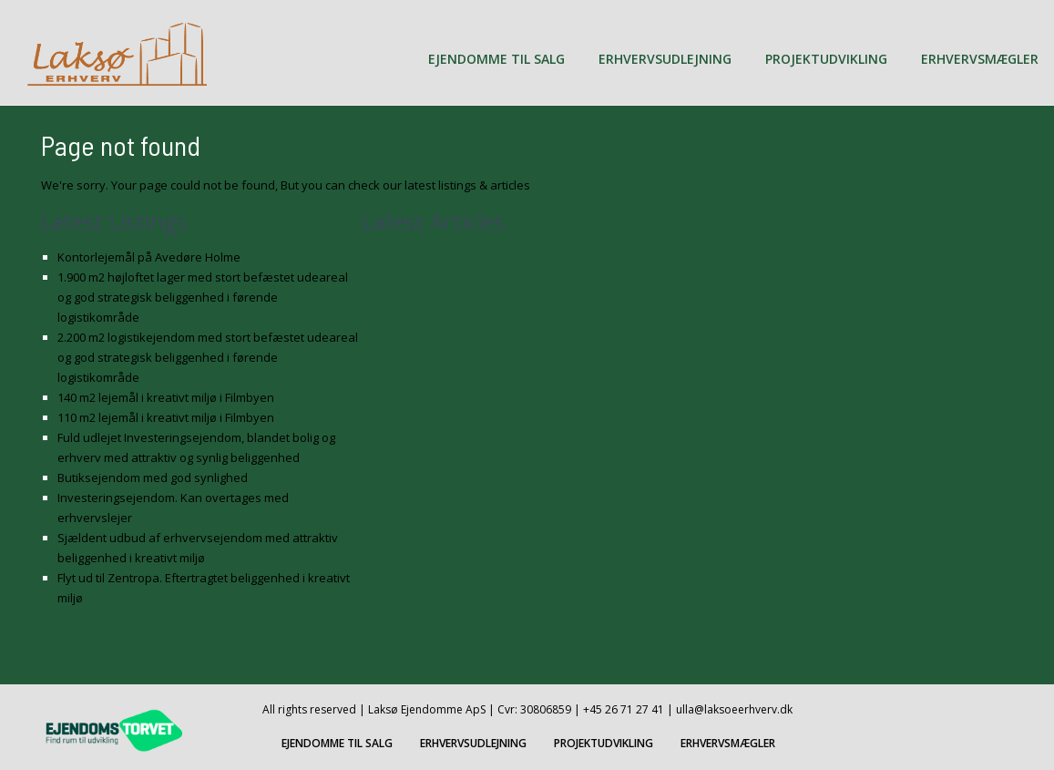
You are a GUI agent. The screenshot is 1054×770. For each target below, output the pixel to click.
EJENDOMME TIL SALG (496, 58)
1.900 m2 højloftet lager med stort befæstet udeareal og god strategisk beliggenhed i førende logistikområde (202, 297)
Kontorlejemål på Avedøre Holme (148, 257)
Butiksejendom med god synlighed (152, 477)
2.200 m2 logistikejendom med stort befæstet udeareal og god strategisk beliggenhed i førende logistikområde (207, 357)
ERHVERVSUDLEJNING (665, 58)
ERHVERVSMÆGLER (980, 58)
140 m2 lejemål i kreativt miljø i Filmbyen (165, 397)
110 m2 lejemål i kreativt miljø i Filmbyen (165, 417)
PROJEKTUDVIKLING (826, 58)
